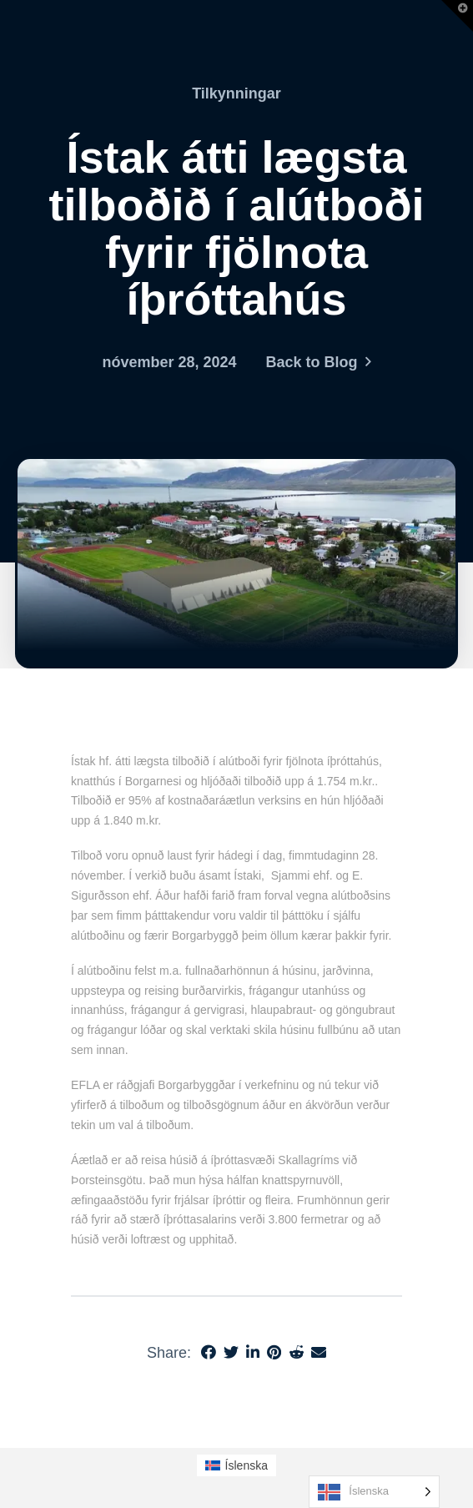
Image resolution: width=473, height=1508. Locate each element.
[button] (457, 16)
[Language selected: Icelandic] (374, 1491)
